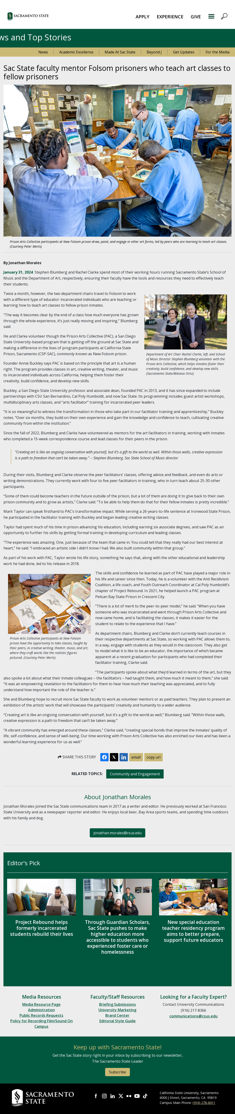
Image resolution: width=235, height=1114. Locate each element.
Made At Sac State (120, 52)
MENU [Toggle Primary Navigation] (218, 16)
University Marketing (117, 1009)
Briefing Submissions (117, 1004)
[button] (45, 16)
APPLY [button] (142, 17)
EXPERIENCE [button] (170, 17)
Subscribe (117, 1072)
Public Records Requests (41, 1015)
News (43, 52)
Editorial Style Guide (117, 1020)
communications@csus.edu (193, 1016)
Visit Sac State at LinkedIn (113, 1096)
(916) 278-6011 (204, 1102)
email (136, 757)
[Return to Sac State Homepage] (43, 1097)
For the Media (217, 52)
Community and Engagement (135, 773)
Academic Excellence (76, 52)
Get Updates (183, 52)
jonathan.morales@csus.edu (117, 832)
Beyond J (154, 52)
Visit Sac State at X (121, 1096)
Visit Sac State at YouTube (137, 1096)
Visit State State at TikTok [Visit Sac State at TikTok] (145, 1096)
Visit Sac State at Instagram (104, 1096)
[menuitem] (142, 16)
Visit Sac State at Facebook (96, 1096)
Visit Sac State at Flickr (129, 1096)
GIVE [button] (196, 17)
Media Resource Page (41, 1004)
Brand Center (117, 1015)
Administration (41, 1009)
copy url (153, 757)
